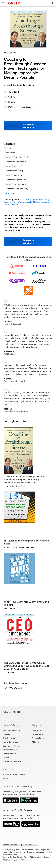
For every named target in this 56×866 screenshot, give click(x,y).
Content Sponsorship (12, 761)
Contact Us (37, 730)
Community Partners (11, 746)
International (9, 769)
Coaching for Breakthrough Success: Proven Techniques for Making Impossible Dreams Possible (27, 202)
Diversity (6, 757)
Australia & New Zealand (13, 774)
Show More (9, 193)
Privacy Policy (38, 738)
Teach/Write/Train (11, 730)
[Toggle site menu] (3, 3)
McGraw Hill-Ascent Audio (20, 107)
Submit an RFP (9, 753)
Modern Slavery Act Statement (14, 860)
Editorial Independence (39, 857)
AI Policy (36, 742)
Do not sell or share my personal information (20, 844)
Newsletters (37, 734)
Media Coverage (10, 742)
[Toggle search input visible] (53, 3)
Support (36, 725)
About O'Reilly (10, 725)
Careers (6, 734)
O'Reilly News (8, 738)
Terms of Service (9, 857)
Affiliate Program (10, 749)
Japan (5, 778)
